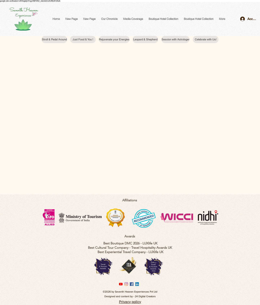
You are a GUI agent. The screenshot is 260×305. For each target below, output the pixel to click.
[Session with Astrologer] (175, 39)
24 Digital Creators (145, 296)
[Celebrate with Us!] (205, 39)
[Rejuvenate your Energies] (114, 39)
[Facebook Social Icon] (131, 284)
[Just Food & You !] (83, 39)
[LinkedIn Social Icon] (137, 284)
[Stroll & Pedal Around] (54, 39)
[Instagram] (126, 284)
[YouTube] (121, 284)
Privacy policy (130, 302)
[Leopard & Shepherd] (145, 39)
